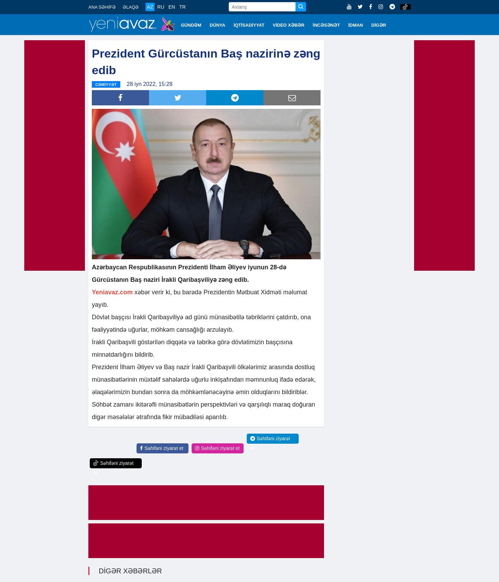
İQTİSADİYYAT (249, 25)
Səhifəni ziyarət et (161, 448)
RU (160, 7)
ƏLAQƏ (131, 7)
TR (182, 7)
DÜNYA (217, 25)
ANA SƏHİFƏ (102, 7)
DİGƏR (378, 25)
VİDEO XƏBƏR (289, 25)
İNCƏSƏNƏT (326, 25)
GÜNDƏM (191, 25)
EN (171, 7)
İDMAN (355, 25)
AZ (150, 7)
